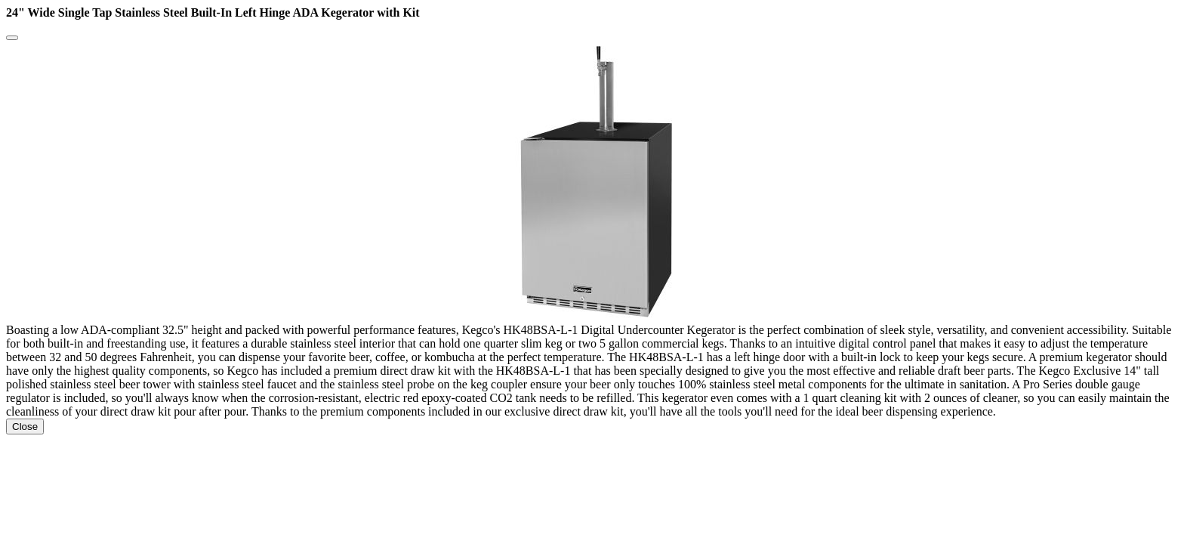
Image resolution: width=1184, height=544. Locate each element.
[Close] (12, 38)
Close (25, 426)
